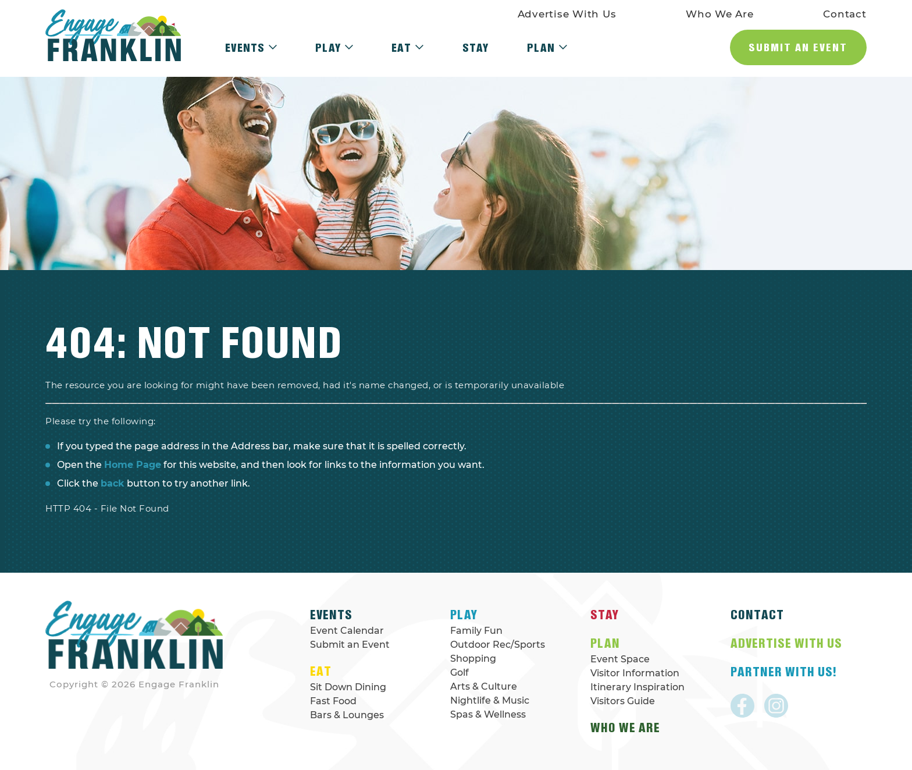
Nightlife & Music (489, 700)
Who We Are (720, 14)
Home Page (132, 464)
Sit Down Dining (348, 687)
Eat (407, 48)
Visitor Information (634, 673)
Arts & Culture (483, 686)
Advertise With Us (567, 14)
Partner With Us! (783, 671)
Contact (844, 14)
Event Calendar (347, 630)
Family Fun (476, 630)
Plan (547, 48)
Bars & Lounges (347, 715)
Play (334, 48)
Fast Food (333, 701)
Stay (475, 48)
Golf (459, 672)
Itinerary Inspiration (637, 687)
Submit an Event (798, 47)
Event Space (620, 659)
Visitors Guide (622, 701)
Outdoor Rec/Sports (497, 644)
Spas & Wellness (488, 714)
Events (251, 48)
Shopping (473, 658)
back (112, 483)
